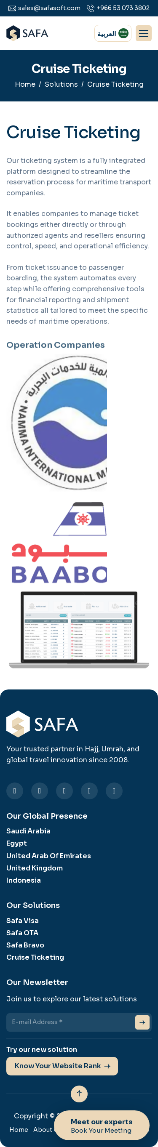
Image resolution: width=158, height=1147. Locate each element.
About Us (47, 1130)
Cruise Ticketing (35, 957)
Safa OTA (22, 933)
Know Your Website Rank (58, 1066)
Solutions (61, 84)
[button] (144, 33)
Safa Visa (22, 920)
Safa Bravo (25, 945)
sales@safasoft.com (49, 8)
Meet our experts (102, 1127)
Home (25, 84)
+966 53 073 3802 (123, 8)
